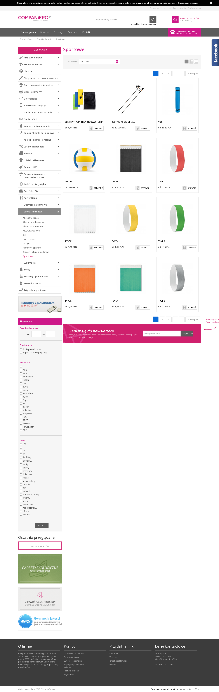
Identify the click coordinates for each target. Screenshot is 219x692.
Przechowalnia (179, 8)
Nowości (44, 32)
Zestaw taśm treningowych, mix (84, 121)
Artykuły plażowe (31, 230)
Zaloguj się (154, 8)
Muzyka (27, 243)
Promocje (58, 32)
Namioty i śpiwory (32, 247)
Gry (24, 235)
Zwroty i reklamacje (73, 661)
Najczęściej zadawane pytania (74, 666)
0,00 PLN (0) (186, 20)
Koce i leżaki (29, 239)
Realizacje (73, 32)
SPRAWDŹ (98, 128)
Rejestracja (166, 8)
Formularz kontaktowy (74, 653)
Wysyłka (113, 657)
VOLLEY (68, 181)
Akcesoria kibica (31, 218)
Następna (193, 73)
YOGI (160, 121)
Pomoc (112, 665)
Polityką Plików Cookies (93, 3)
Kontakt (86, 32)
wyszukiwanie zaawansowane (143, 24)
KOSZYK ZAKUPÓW (189, 18)
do (43, 334)
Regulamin (69, 674)
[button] (99, 62)
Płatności (113, 653)
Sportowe (28, 256)
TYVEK (114, 181)
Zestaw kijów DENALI (123, 121)
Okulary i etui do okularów (36, 252)
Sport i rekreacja (44, 39)
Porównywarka (194, 8)
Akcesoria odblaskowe (34, 222)
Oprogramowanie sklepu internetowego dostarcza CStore (176, 689)
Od (28, 334)
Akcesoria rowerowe (33, 226)
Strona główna (28, 32)
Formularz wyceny (72, 657)
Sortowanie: (73, 61)
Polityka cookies (71, 671)
